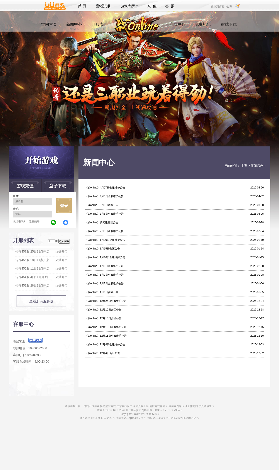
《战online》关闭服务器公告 (101, 222)
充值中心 (177, 26)
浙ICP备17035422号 (103, 417)
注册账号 (34, 221)
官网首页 (49, 26)
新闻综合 (257, 165)
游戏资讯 (103, 6)
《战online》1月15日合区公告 (102, 248)
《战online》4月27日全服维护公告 (105, 187)
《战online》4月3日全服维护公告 (104, 196)
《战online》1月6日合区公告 (101, 292)
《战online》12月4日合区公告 (102, 353)
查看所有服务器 (41, 301)
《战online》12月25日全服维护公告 (106, 300)
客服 (170, 6)
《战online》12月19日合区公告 (103, 309)
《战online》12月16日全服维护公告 (106, 327)
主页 (244, 165)
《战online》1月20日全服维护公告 (105, 239)
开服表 (97, 26)
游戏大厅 (128, 6)
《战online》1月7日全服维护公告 (104, 283)
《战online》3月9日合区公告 (101, 205)
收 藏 (229, 6)
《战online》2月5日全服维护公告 (104, 231)
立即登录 (64, 205)
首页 (82, 6)
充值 (151, 6)
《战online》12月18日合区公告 (103, 318)
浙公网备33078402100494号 (182, 417)
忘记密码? (19, 221)
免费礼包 (203, 26)
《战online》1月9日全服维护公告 (104, 266)
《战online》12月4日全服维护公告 (105, 344)
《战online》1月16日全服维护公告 (105, 257)
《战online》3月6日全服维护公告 (104, 213)
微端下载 (229, 26)
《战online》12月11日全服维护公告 (106, 335)
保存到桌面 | (218, 6)
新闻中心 (74, 26)
